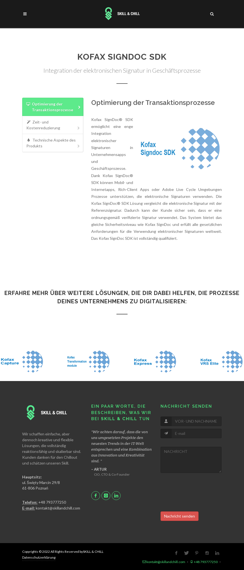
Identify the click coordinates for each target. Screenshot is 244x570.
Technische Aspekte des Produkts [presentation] (53, 143)
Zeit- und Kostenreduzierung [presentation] (53, 125)
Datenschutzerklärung (38, 557)
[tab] (52, 107)
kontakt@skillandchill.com (51, 508)
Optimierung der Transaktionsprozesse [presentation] (53, 107)
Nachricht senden (179, 516)
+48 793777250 (44, 502)
